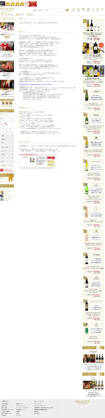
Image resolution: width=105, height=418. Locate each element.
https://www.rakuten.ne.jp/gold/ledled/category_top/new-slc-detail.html (35, 84)
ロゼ (11, 128)
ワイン (3, 126)
